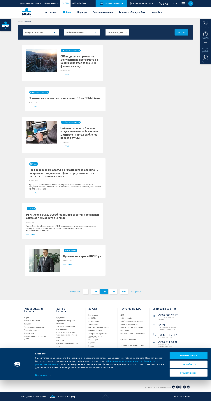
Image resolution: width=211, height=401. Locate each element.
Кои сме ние (50, 12)
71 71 (161, 325)
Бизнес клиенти (52, 3)
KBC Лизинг (124, 330)
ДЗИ (122, 315)
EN (191, 3)
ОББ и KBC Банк (79, 3)
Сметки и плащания (32, 321)
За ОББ (65, 3)
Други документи (95, 337)
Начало (21, 21)
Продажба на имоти (128, 339)
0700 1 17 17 (168, 3)
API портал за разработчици (131, 358)
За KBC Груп (93, 318)
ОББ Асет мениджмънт (129, 324)
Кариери (82, 12)
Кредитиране (61, 318)
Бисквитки (124, 348)
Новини (67, 12)
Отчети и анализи (103, 12)
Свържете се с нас (164, 309)
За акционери (93, 321)
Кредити (27, 324)
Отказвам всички (188, 393)
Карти (26, 318)
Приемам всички (188, 376)
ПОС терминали (62, 329)
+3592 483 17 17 (167, 315)
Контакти (156, 12)
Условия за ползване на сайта (132, 345)
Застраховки (29, 333)
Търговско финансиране (65, 326)
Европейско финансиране (98, 327)
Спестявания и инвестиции (34, 327)
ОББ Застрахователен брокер (131, 327)
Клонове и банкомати (141, 3)
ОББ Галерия (93, 340)
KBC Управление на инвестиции (132, 334)
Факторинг (60, 340)
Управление (93, 324)
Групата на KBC (130, 309)
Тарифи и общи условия (132, 12)
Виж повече (41, 396)
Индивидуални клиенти (30, 3)
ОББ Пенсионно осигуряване (131, 321)
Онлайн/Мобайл (110, 3)
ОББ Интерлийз (126, 318)
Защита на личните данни (130, 352)
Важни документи (127, 355)
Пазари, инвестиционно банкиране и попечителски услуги (66, 335)
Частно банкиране (31, 330)
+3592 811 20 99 (167, 342)
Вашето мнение (94, 349)
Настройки (189, 385)
